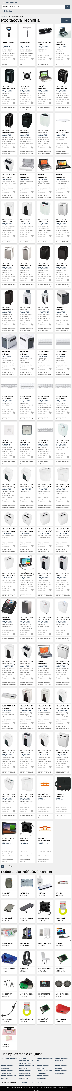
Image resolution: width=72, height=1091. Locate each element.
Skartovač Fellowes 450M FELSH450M (8, 89)
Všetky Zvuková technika (60, 816)
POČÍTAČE (60, 969)
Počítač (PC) (25, 943)
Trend (39, 1082)
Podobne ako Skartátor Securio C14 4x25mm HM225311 (44, 153)
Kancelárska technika (8, 840)
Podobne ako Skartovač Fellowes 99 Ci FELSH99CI (9, 153)
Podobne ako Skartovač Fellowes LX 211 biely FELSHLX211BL (9, 286)
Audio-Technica (26, 918)
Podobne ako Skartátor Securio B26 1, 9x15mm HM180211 (8, 241)
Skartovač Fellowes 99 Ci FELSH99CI (8, 133)
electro (4, 16)
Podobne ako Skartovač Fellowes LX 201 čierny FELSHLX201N (45, 286)
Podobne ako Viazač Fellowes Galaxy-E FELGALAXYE (44, 109)
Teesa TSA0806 (8, 42)
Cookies (33, 1082)
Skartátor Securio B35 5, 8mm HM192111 (26, 221)
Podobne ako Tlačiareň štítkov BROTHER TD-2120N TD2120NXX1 (8, 374)
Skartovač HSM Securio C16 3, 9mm (8, 177)
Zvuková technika (60, 795)
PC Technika (7, 1019)
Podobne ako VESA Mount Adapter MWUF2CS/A (25, 109)
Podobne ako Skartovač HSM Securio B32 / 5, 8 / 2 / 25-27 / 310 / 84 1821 (9, 507)
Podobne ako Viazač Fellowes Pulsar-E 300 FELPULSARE (26, 197)
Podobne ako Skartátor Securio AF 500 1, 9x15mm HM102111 (44, 330)
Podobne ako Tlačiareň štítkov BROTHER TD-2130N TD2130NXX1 (26, 374)
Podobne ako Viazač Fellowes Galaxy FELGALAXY (62, 64)
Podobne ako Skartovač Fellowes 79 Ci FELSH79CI (63, 109)
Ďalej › (11, 866)
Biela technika (44, 969)
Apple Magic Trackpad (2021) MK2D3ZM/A (62, 133)
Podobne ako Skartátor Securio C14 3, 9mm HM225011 (44, 241)
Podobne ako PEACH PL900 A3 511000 (44, 63)
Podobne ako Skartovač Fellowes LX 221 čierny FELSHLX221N (9, 330)
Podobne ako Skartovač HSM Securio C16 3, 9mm (9, 197)
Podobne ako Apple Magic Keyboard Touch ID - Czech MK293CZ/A (44, 374)
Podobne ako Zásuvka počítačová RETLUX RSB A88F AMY (8, 463)
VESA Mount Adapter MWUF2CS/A (25, 89)
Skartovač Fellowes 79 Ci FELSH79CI (62, 89)
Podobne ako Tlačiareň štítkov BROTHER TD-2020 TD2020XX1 (62, 330)
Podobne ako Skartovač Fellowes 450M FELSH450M (9, 109)
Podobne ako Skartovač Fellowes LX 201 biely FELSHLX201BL (63, 241)
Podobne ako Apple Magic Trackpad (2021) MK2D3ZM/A (62, 153)
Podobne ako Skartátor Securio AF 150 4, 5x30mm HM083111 (26, 330)
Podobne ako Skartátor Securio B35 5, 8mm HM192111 (26, 241)
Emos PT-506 (25, 42)
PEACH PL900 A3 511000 (44, 43)
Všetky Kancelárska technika (7, 860)
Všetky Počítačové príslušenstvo (43, 816)
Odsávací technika (24, 840)
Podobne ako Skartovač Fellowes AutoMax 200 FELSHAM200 (27, 153)
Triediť (66, 20)
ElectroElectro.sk (10, 3)
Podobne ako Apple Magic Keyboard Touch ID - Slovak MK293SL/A (62, 374)
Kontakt (25, 1082)
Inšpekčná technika (9, 1058)
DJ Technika (61, 1019)
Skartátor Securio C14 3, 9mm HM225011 (44, 221)
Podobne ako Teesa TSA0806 (7, 63)
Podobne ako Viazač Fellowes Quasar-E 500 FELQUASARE (44, 197)
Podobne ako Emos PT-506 (26, 63)
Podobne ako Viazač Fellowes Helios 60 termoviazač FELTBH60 (62, 197)
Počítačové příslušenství (44, 840)
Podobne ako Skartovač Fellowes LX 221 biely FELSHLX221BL (27, 286)
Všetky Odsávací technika (25, 860)
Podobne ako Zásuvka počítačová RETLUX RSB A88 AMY (26, 463)
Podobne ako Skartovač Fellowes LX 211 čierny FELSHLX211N (63, 286)
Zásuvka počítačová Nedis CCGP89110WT (26, 1060)
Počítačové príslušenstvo (44, 795)
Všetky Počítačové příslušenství (43, 860)
